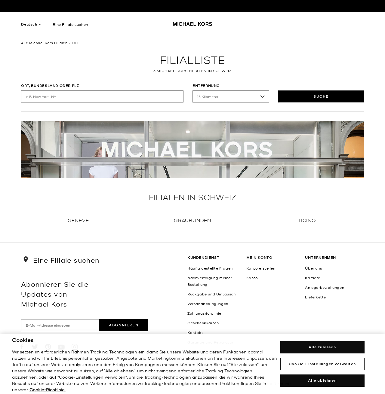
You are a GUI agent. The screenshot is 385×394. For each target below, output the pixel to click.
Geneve (78, 220)
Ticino (307, 220)
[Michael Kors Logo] (193, 26)
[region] (192, 364)
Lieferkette (315, 297)
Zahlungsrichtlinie (204, 313)
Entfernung (206, 85)
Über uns (313, 268)
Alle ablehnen (322, 380)
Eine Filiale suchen (70, 24)
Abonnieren (123, 325)
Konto (252, 277)
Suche (321, 96)
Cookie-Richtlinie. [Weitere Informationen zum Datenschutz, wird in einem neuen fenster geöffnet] (47, 389)
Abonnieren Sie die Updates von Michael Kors (54, 294)
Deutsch (29, 24)
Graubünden (192, 220)
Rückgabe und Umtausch (211, 294)
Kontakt (195, 332)
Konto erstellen (261, 268)
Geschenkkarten (203, 322)
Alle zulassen (322, 347)
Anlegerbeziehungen (324, 287)
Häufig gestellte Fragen (210, 268)
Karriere (312, 277)
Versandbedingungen (207, 303)
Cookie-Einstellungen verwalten (322, 363)
